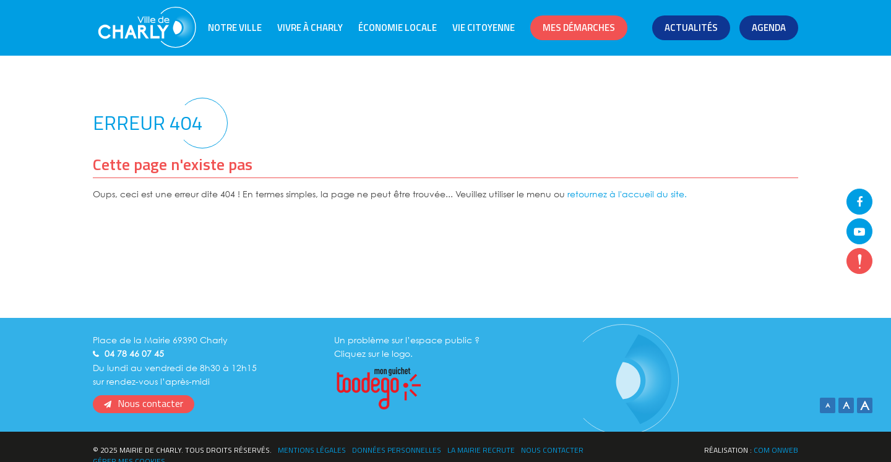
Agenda (769, 27)
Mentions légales (312, 450)
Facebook (859, 202)
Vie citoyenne (483, 27)
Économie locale (397, 27)
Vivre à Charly (310, 27)
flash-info (859, 261)
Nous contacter (150, 403)
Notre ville (235, 27)
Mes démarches (579, 27)
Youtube (859, 231)
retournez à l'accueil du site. (627, 194)
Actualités (691, 27)
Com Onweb (776, 450)
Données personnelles (396, 450)
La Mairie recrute (481, 450)
